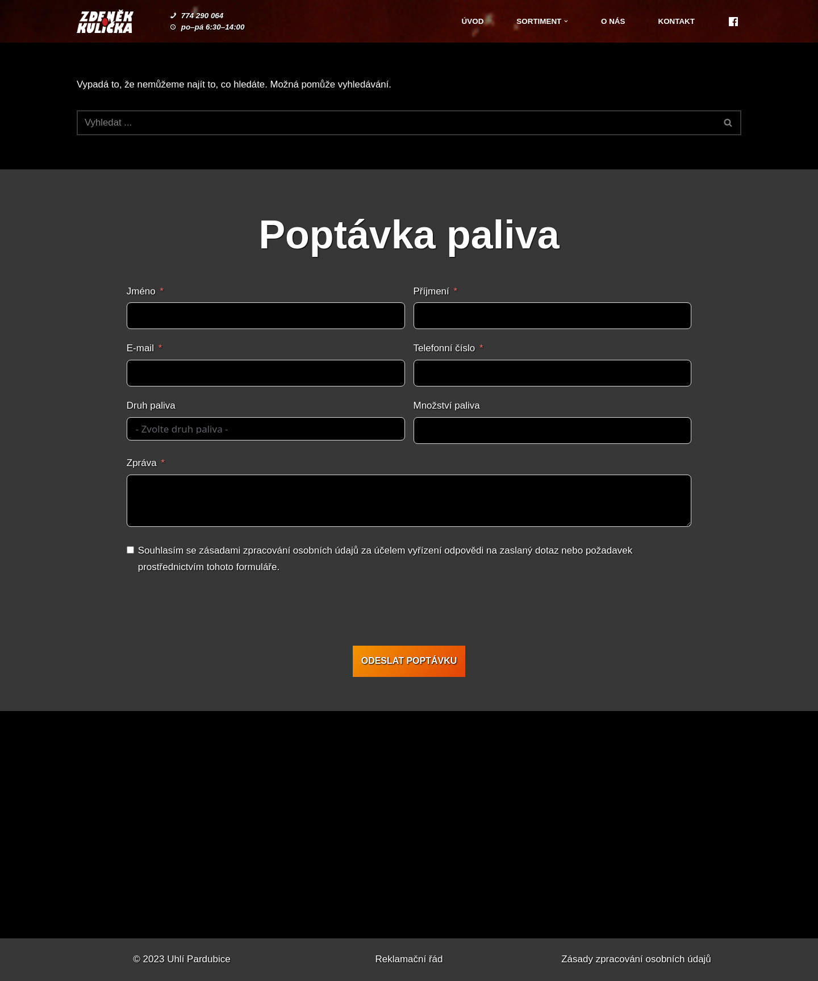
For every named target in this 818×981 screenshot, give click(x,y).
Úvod (471, 21)
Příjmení (431, 291)
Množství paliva (447, 406)
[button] (565, 21)
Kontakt (676, 21)
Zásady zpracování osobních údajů (636, 959)
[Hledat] (396, 122)
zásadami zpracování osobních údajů (278, 550)
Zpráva (142, 463)
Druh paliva (151, 406)
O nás (612, 21)
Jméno (141, 291)
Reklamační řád (409, 959)
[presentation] (408, 612)
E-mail (140, 348)
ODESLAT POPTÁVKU (409, 661)
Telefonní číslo (444, 348)
